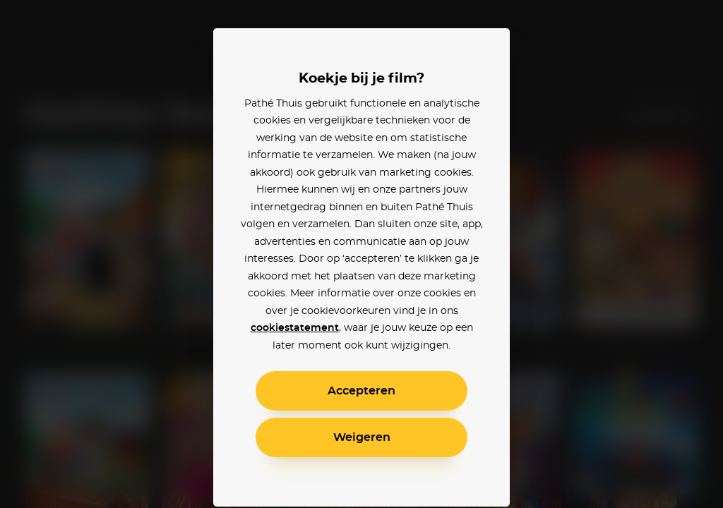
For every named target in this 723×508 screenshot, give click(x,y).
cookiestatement (295, 328)
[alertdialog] (361, 254)
